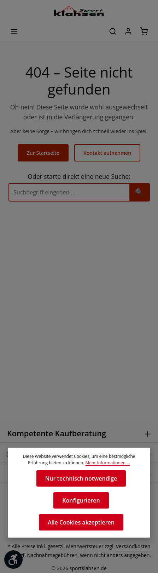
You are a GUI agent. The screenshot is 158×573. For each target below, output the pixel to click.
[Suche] (69, 192)
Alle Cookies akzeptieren (81, 522)
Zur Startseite (44, 152)
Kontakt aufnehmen (107, 152)
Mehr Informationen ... (106, 462)
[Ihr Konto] (128, 31)
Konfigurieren (81, 500)
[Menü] (14, 31)
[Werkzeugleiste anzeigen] (13, 559)
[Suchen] (113, 31)
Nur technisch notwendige (81, 478)
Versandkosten (131, 547)
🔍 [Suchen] (139, 191)
